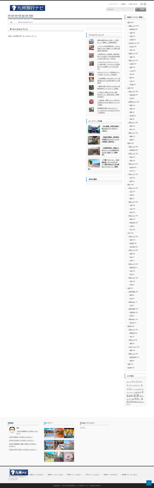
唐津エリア (132, 122)
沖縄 (129, 364)
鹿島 (131, 112)
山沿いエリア (133, 347)
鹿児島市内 (133, 357)
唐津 (131, 126)
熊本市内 (132, 222)
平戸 (131, 171)
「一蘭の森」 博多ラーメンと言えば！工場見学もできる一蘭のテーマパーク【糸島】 (108, 102)
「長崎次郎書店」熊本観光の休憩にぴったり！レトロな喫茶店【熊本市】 (110, 139)
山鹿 (131, 195)
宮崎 (26, 17)
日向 (131, 298)
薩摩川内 (132, 333)
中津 (131, 260)
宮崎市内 (132, 312)
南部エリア (132, 264)
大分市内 (132, 246)
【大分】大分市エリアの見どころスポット (21, 440)
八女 (131, 81)
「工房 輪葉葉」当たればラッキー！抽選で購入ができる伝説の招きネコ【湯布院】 (108, 80)
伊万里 (132, 115)
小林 (131, 305)
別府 (131, 240)
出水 (131, 336)
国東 (131, 253)
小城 (131, 98)
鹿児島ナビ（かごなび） (130, 474)
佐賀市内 (132, 95)
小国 (131, 226)
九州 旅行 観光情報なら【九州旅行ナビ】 (75, 485)
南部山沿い (132, 302)
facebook (145, 4)
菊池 (131, 198)
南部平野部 (132, 309)
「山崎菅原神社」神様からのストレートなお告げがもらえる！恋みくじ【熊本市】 (110, 151)
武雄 (131, 108)
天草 (131, 205)
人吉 (131, 208)
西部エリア (132, 278)
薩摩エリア (132, 353)
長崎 (16, 17)
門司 (131, 50)
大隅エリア (132, 340)
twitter (141, 4)
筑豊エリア (132, 53)
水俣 (131, 212)
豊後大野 (132, 267)
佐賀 (12, 17)
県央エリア (132, 174)
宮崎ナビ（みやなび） (111, 474)
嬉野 (131, 105)
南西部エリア (133, 102)
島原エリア (132, 153)
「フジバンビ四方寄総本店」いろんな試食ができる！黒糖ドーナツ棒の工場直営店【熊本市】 (108, 48)
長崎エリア (132, 146)
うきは (132, 70)
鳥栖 (131, 139)
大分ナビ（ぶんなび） (93, 474)
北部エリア (132, 250)
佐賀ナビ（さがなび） (37, 474)
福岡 (9, 17)
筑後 (131, 67)
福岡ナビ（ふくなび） (19, 474)
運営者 (124, 4)
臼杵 (131, 274)
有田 (131, 119)
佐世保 (132, 167)
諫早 (131, 181)
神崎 (131, 136)
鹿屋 (131, 343)
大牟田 (132, 84)
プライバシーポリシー (19, 477)
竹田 (131, 271)
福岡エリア (132, 26)
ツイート (82, 427)
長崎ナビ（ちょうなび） (56, 474)
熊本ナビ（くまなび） (74, 474)
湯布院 (132, 243)
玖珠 (131, 284)
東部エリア (132, 133)
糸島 (131, 36)
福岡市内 (132, 29)
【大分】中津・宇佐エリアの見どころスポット (23, 449)
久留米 (132, 63)
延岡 (131, 295)
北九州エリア (133, 43)
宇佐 (131, 257)
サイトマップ (114, 4)
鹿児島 (31, 17)
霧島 (131, 350)
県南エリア (132, 202)
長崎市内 (132, 150)
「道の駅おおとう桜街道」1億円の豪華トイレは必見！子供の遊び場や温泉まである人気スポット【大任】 (108, 56)
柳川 (131, 77)
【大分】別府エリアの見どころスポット (21, 437)
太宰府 (132, 39)
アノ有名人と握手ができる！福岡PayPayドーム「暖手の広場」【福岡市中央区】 (108, 94)
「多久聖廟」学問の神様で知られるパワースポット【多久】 (110, 128)
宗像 (131, 32)
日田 (131, 281)
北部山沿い (132, 319)
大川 (131, 74)
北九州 (132, 46)
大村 (131, 177)
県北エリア (132, 164)
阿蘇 (131, 219)
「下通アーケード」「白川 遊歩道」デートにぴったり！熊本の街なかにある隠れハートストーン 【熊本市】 (103, 164)
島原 (131, 160)
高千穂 (132, 322)
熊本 (19, 17)
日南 (131, 315)
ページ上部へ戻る (149, 483)
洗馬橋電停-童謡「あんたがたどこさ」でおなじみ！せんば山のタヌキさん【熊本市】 (108, 110)
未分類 (130, 367)
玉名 (131, 191)
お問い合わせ (133, 4)
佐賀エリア (132, 91)
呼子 (131, 129)
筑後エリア (132, 60)
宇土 (131, 229)
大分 (23, 17)
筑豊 (131, 57)
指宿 (131, 360)
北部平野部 (132, 291)
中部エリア (132, 236)
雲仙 (131, 157)
